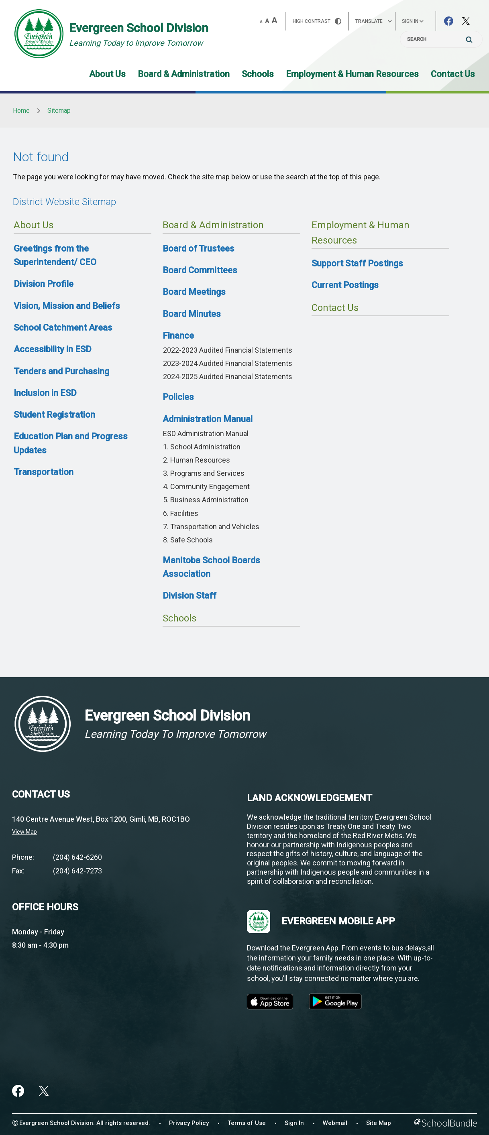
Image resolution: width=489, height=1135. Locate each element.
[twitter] (44, 1091)
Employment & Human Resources (352, 74)
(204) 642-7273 (77, 871)
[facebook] (18, 1091)
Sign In (294, 1123)
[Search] (441, 39)
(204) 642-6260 (77, 857)
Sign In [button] (413, 21)
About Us (107, 74)
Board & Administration (184, 74)
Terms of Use (247, 1123)
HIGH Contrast (317, 21)
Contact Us (453, 74)
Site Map (378, 1123)
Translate (373, 21)
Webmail (335, 1123)
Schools (258, 74)
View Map (24, 831)
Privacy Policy (189, 1123)
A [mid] (267, 21)
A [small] (261, 22)
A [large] (274, 20)
